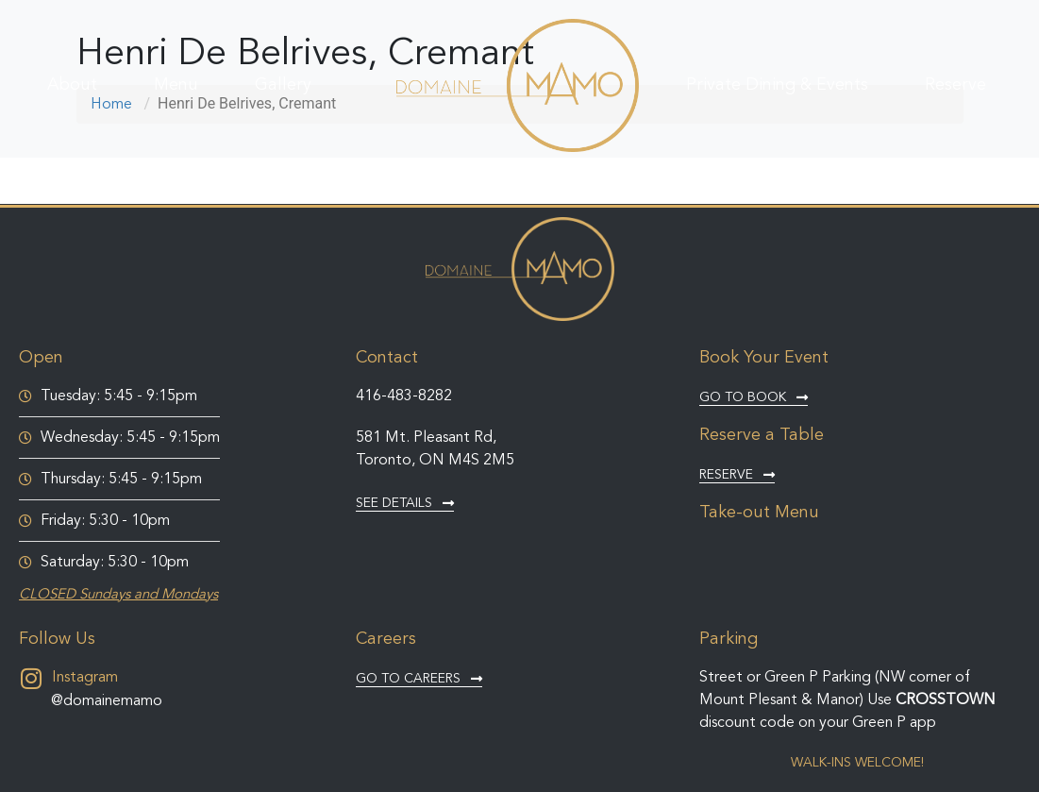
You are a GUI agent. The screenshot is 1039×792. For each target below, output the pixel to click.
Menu (176, 84)
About (72, 84)
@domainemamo (106, 701)
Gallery (283, 84)
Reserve (955, 84)
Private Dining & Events (777, 84)
